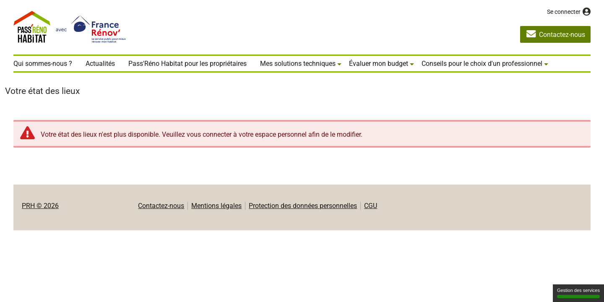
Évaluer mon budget (378, 64)
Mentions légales (216, 206)
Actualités (100, 64)
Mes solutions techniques (298, 64)
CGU (370, 206)
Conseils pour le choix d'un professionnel (482, 64)
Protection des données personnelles (303, 206)
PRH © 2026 (40, 206)
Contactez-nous (161, 206)
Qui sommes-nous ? (42, 64)
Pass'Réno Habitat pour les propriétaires (187, 64)
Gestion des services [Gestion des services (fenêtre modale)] (578, 293)
